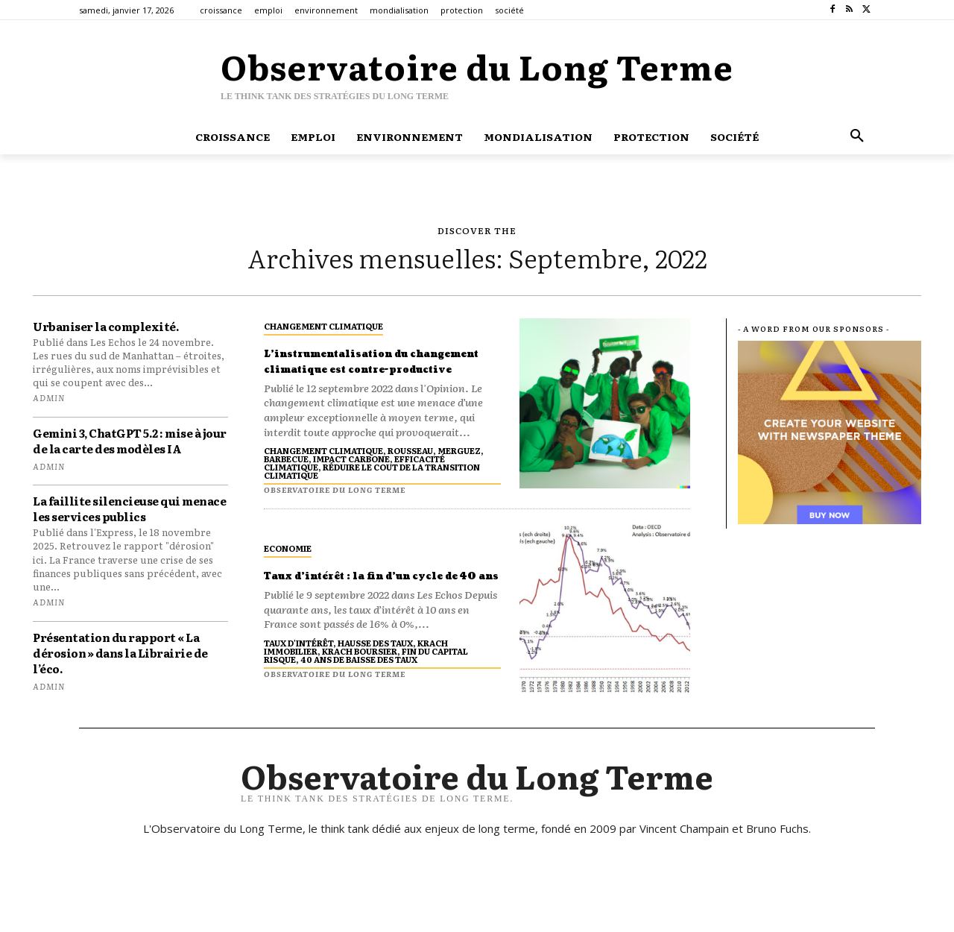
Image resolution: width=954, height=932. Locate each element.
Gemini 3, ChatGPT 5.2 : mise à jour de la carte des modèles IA (130, 440)
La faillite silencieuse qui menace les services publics (129, 508)
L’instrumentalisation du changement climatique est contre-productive (376, 369)
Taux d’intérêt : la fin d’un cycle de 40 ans (370, 591)
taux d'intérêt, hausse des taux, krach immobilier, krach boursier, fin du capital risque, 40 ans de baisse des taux (366, 675)
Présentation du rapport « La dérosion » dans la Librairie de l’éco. (120, 653)
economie (288, 556)
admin (49, 397)
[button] (857, 136)
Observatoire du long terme (334, 505)
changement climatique (323, 326)
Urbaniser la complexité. (106, 326)
